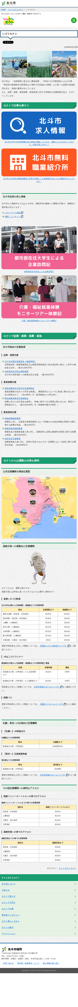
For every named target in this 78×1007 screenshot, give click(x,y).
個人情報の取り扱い (51, 963)
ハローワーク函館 (14, 213)
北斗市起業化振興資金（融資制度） (20, 361)
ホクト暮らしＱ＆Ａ (10, 921)
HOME (3, 10)
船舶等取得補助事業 (13, 428)
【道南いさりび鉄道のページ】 (54, 646)
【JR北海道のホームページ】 (47, 687)
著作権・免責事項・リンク (28, 963)
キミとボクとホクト (15, 10)
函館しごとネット (14, 216)
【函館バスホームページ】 (52, 704)
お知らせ (6, 890)
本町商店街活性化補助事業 (16, 371)
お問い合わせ (8, 963)
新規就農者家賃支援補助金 (16, 398)
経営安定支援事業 (12, 439)
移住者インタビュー (11, 915)
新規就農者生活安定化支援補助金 (19, 388)
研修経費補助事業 (12, 418)
